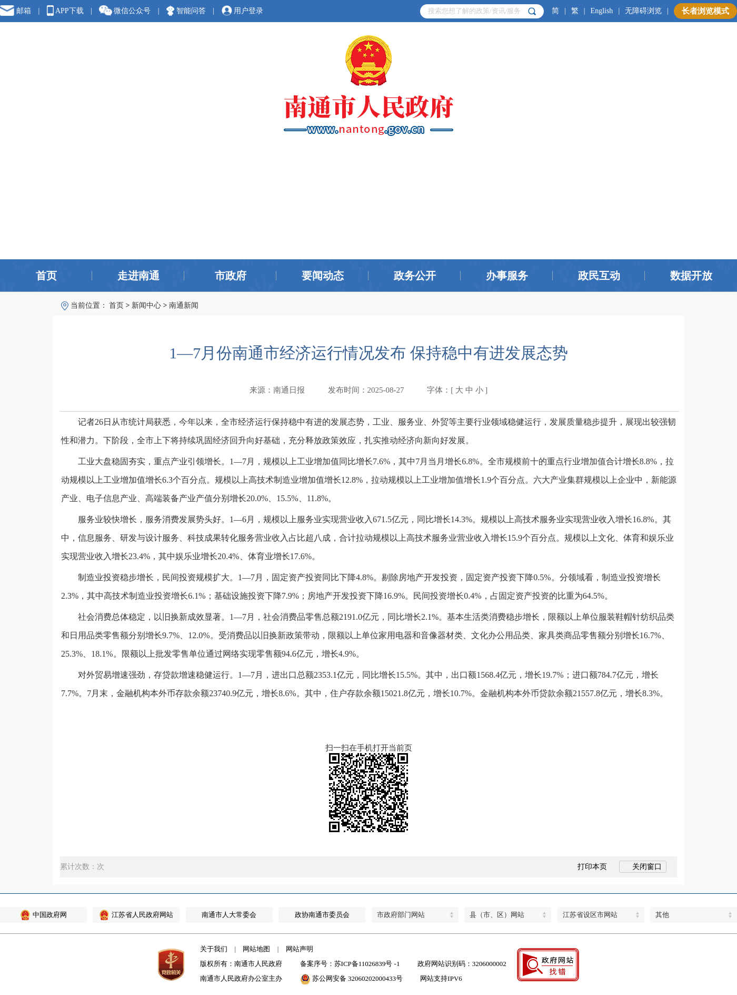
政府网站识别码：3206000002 (461, 964)
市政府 (230, 275)
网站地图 (256, 949)
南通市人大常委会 (229, 915)
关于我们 (213, 949)
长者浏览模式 (705, 11)
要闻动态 (323, 275)
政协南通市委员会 (322, 915)
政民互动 (599, 275)
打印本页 (586, 867)
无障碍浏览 (643, 11)
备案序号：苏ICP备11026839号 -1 (350, 964)
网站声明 (299, 949)
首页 (46, 275)
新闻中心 (146, 305)
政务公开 (415, 275)
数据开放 (691, 275)
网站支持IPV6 (441, 978)
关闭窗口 (643, 867)
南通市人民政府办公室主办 (241, 978)
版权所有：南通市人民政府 (241, 964)
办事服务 (507, 275)
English (602, 11)
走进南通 (138, 275)
